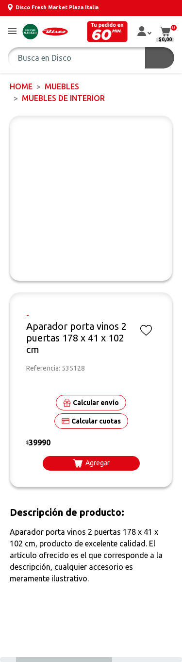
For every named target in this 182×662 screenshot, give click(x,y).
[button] (12, 31)
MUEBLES (62, 86)
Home (21, 86)
